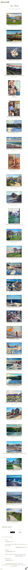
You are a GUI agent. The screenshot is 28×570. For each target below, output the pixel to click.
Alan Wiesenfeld (9, 551)
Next (9, 526)
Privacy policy (14, 566)
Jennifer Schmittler (18, 555)
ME (16, 563)
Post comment (9, 536)
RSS (1, 568)
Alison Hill (4, 2)
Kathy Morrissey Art (20, 547)
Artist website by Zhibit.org (7, 564)
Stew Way (8, 541)
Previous (5, 526)
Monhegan (13, 563)
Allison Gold (8, 560)
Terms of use (23, 564)
